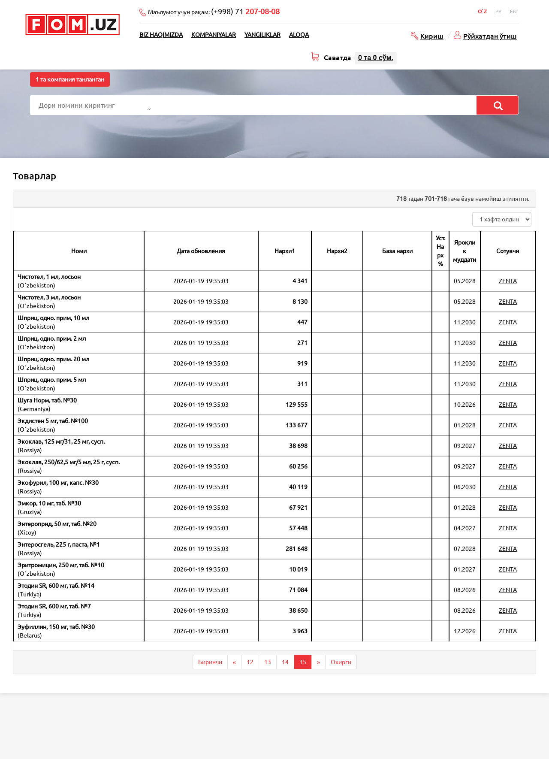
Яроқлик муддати (464, 251)
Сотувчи (507, 251)
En (513, 11)
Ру (498, 11)
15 (302, 662)
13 (267, 662)
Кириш (431, 35)
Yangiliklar (262, 34)
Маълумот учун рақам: (214, 11)
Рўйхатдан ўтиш (490, 35)
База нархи (397, 251)
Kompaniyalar (213, 34)
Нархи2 (337, 251)
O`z (482, 11)
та (375, 57)
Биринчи (210, 662)
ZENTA (508, 281)
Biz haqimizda (161, 34)
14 (285, 662)
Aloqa (299, 34)
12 (250, 662)
